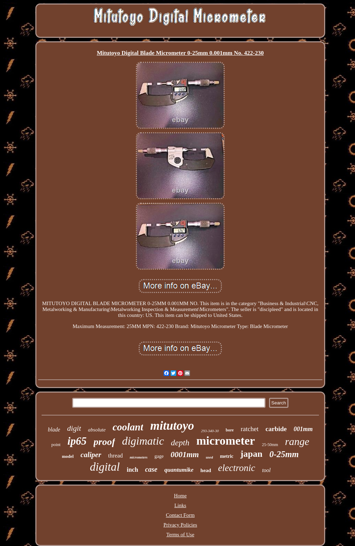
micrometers (138, 457)
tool (266, 470)
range (297, 441)
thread (115, 455)
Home (180, 495)
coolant (128, 426)
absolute (97, 429)
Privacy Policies (180, 525)
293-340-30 (210, 431)
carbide (276, 428)
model (67, 456)
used (209, 457)
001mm (303, 429)
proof (104, 441)
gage (158, 456)
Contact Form (180, 515)
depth (180, 442)
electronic (236, 468)
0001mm (185, 454)
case (151, 469)
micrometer (225, 440)
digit (74, 428)
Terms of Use (180, 534)
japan (251, 454)
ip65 (77, 441)
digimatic (143, 441)
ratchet (250, 428)
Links (180, 505)
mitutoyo (172, 425)
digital (105, 467)
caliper (90, 455)
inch (132, 469)
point (56, 444)
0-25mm (284, 454)
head (205, 470)
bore (230, 430)
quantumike (178, 470)
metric (226, 456)
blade (54, 429)
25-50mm (270, 444)
